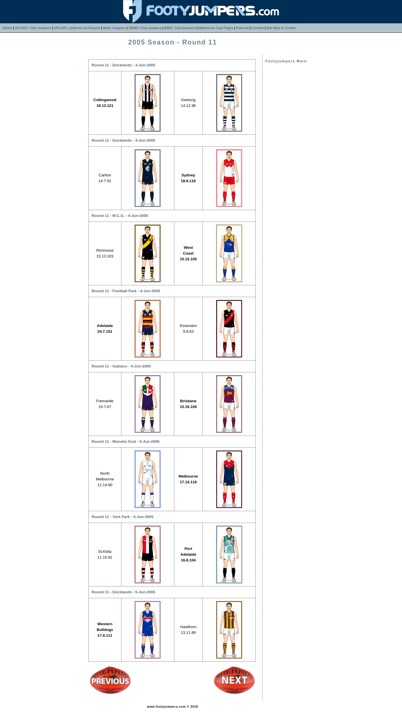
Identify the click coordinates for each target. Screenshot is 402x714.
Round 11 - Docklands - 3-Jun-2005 (123, 65)
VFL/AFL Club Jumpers (33, 28)
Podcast (242, 28)
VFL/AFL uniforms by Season (77, 28)
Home (7, 28)
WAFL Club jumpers (180, 28)
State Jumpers (114, 28)
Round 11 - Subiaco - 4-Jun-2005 (121, 366)
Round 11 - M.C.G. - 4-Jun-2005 (120, 215)
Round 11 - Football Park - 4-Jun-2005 (126, 291)
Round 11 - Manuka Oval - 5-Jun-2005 (125, 441)
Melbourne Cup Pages (215, 28)
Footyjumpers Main (286, 61)
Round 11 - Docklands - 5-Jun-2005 (123, 592)
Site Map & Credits (281, 28)
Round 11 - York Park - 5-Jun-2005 (122, 517)
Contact (258, 28)
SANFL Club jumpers (144, 28)
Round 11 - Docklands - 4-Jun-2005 (123, 140)
